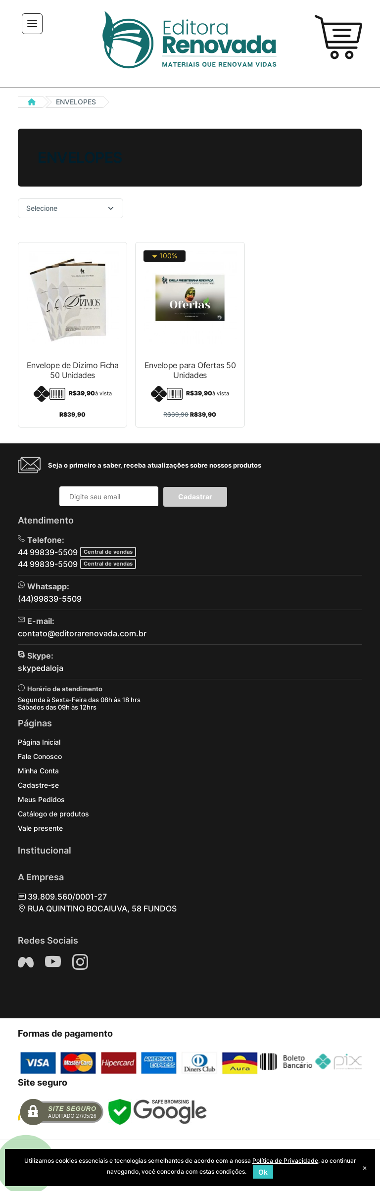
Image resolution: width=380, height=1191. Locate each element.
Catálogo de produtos (53, 814)
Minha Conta (38, 770)
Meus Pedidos (41, 799)
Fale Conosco (40, 756)
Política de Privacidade (285, 1160)
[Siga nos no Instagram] (80, 962)
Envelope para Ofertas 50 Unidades (190, 370)
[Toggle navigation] (32, 23)
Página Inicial (39, 742)
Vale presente (40, 828)
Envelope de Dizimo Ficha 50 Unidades (72, 370)
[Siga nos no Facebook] (26, 962)
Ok (263, 1172)
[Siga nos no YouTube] (53, 962)
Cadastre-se (38, 785)
